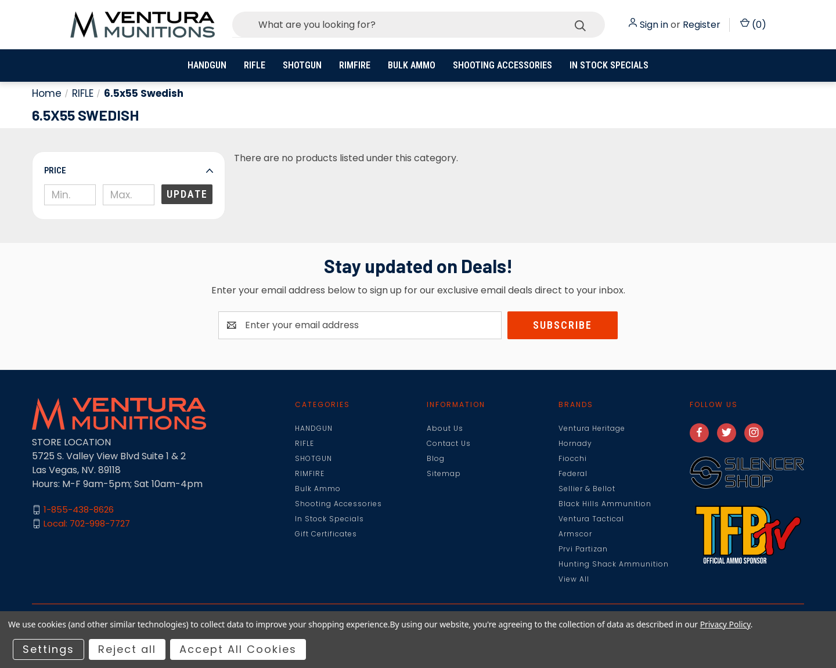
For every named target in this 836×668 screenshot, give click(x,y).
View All (573, 579)
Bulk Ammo (411, 65)
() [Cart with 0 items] (753, 24)
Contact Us (449, 443)
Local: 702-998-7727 (87, 523)
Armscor (575, 534)
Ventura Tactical (591, 519)
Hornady (575, 443)
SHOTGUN (302, 65)
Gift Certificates (326, 534)
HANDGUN (207, 65)
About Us (445, 428)
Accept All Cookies (238, 649)
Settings (48, 649)
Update (187, 194)
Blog (436, 458)
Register (701, 24)
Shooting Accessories (502, 65)
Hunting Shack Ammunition (613, 564)
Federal (573, 473)
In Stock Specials (609, 65)
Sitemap (444, 473)
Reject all (127, 649)
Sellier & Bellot (586, 488)
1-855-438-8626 (79, 509)
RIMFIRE (354, 65)
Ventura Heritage (591, 428)
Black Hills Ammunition (604, 504)
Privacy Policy (725, 624)
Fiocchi (572, 458)
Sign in (654, 24)
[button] (128, 170)
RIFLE (254, 65)
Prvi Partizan (583, 549)
